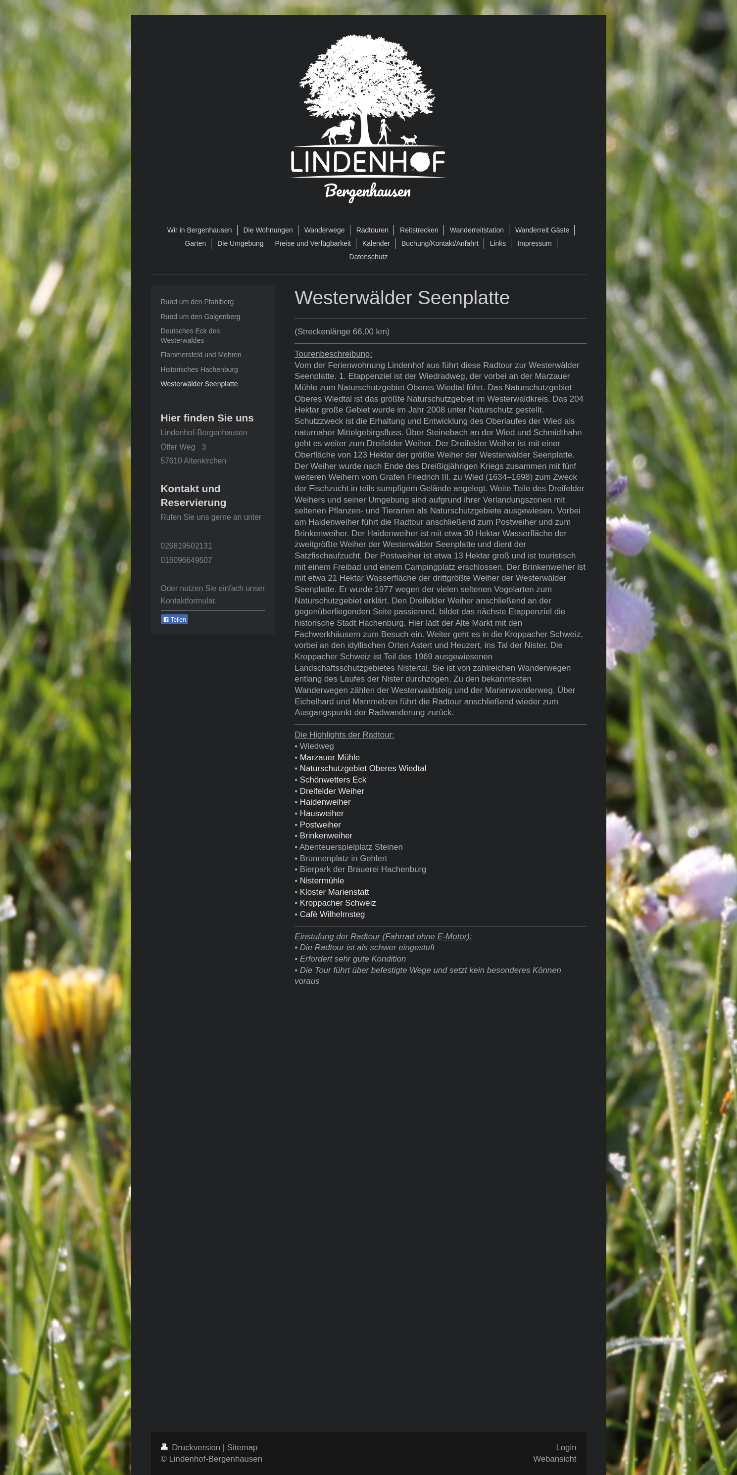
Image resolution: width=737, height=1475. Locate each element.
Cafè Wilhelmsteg (332, 914)
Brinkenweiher (326, 835)
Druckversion (192, 1447)
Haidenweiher (325, 802)
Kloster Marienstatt (334, 892)
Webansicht (554, 1459)
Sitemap (242, 1447)
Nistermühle (322, 880)
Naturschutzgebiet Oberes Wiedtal (363, 768)
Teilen (174, 619)
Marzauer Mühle (330, 757)
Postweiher (320, 825)
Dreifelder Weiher (332, 791)
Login (566, 1447)
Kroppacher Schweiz (338, 903)
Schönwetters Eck (333, 779)
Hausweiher (322, 813)
